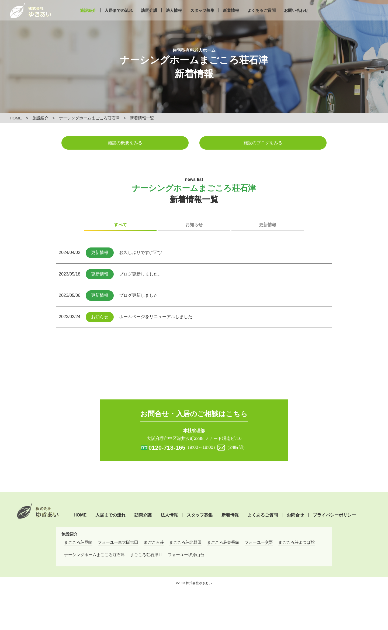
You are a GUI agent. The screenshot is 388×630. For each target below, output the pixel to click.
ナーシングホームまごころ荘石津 (89, 118)
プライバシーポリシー (334, 515)
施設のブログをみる (263, 142)
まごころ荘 (154, 542)
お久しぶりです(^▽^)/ (140, 252)
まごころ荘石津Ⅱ (146, 554)
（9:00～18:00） (182, 447)
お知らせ (194, 224)
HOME (16, 118)
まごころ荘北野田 (185, 542)
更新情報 (267, 224)
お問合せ (295, 515)
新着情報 (231, 18)
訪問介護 (149, 18)
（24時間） (236, 447)
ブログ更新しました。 (140, 274)
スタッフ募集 (202, 18)
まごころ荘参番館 (223, 542)
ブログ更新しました (138, 295)
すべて (120, 224)
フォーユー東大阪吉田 (118, 542)
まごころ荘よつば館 (296, 542)
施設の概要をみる (125, 142)
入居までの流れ (119, 18)
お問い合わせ (296, 18)
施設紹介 (88, 18)
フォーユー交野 (259, 542)
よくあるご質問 (261, 18)
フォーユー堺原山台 (186, 554)
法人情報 (174, 18)
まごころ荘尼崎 (78, 542)
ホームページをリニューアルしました (155, 316)
